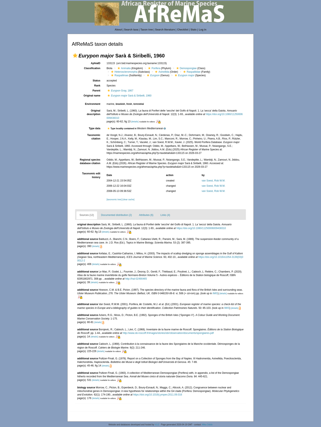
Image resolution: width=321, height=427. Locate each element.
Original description (93, 112)
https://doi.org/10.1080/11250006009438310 (201, 228)
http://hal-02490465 (136, 278)
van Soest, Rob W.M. (213, 180)
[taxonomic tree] (114, 199)
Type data (94, 128)
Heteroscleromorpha (123, 71)
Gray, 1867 (120, 90)
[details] (135, 121)
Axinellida (161, 71)
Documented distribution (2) (116, 215)
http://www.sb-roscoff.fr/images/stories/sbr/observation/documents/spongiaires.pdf (168, 333)
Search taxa (131, 29)
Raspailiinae (119, 75)
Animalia (124, 68)
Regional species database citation (90, 161)
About (118, 29)
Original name (91, 95)
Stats (193, 29)
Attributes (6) (146, 215)
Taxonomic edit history (91, 175)
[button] (75, 55)
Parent (96, 90)
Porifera (153, 68)
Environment (92, 104)
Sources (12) (87, 215)
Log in (202, 29)
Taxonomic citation (93, 137)
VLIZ (157, 424)
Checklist (182, 29)
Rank (97, 85)
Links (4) (165, 215)
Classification (92, 68)
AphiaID (95, 63)
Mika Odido (207, 424)
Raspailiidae (191, 71)
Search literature (165, 29)
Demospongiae (186, 68)
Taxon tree (146, 29)
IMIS (215, 293)
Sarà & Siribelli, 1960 (129, 95)
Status (96, 80)
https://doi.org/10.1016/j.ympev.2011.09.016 (157, 394)
